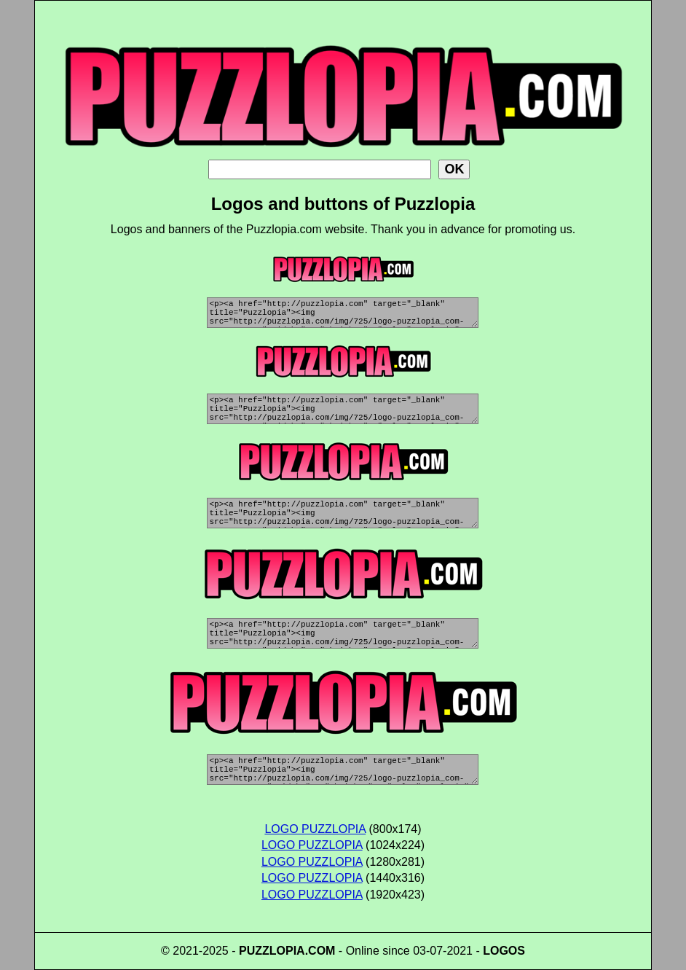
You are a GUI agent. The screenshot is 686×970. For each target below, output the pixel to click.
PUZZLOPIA (272, 950)
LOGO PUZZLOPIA (315, 829)
